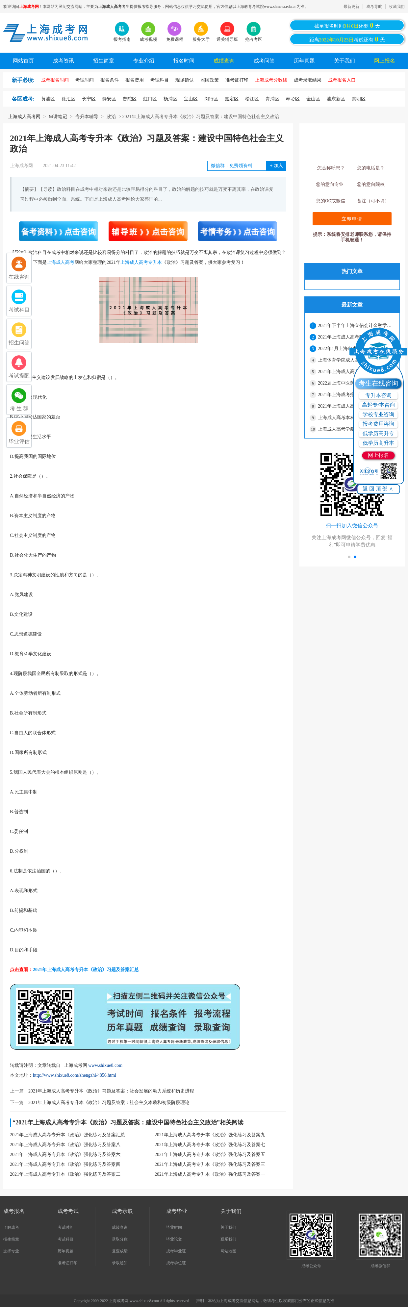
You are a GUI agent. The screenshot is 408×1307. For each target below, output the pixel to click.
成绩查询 (224, 60)
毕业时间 (174, 1227)
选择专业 (11, 1251)
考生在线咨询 (378, 383)
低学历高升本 (378, 443)
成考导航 (374, 6)
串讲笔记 (58, 116)
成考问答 (264, 60)
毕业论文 (174, 1239)
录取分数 (120, 1239)
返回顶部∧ (379, 488)
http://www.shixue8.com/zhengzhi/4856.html (74, 1075)
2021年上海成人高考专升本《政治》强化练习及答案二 (65, 1174)
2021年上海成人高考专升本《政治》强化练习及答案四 (65, 1164)
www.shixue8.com (105, 1065)
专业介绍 (143, 60)
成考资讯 (63, 60)
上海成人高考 (60, 262)
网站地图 (228, 1251)
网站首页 (23, 60)
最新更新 (351, 6)
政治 (111, 116)
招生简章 (103, 60)
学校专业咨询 (378, 414)
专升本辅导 (86, 116)
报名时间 (183, 60)
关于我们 (344, 60)
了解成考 (11, 1227)
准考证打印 (67, 1263)
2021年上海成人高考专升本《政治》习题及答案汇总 (86, 969)
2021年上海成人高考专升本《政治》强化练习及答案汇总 (67, 1134)
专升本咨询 (378, 395)
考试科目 (65, 1239)
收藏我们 (397, 6)
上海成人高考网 (24, 116)
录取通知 (120, 1263)
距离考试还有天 (347, 39)
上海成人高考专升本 (141, 262)
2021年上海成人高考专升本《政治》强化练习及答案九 (210, 1134)
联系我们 (228, 1239)
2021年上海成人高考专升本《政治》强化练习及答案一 (210, 1174)
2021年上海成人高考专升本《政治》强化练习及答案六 (65, 1154)
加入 (276, 165)
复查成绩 (120, 1251)
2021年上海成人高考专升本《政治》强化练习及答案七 (210, 1144)
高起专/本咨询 (378, 405)
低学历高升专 (378, 433)
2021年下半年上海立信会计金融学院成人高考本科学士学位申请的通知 (356, 325)
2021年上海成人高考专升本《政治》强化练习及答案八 (65, 1144)
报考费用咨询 (378, 424)
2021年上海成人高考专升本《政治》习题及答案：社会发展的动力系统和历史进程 (111, 1091)
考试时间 (65, 1227)
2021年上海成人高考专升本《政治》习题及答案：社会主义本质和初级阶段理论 (109, 1102)
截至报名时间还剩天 (347, 25)
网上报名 (384, 60)
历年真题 (304, 60)
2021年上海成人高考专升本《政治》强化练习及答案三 (210, 1164)
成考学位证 (176, 1263)
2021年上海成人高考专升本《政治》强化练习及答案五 (210, 1154)
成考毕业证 (176, 1251)
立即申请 (352, 218)
